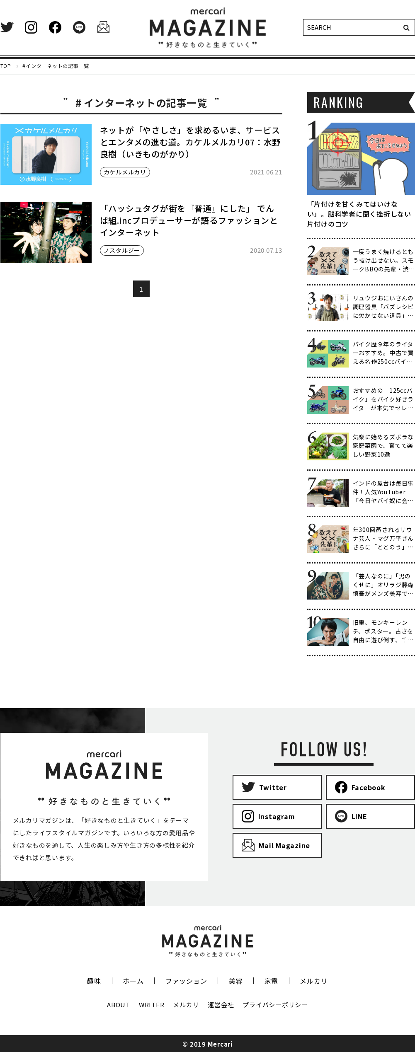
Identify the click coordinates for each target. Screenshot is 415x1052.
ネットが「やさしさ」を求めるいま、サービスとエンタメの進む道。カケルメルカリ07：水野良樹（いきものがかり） (190, 142)
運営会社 (221, 1004)
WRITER (152, 1004)
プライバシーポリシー (275, 1004)
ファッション (186, 981)
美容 (236, 981)
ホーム (133, 981)
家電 (272, 981)
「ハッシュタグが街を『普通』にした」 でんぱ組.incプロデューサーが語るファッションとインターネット (189, 220)
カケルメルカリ (125, 172)
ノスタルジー (122, 250)
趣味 (94, 981)
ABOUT (118, 1004)
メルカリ (314, 981)
